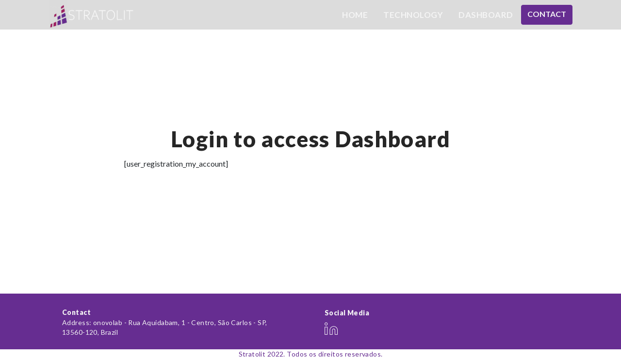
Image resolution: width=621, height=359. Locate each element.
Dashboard (485, 15)
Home (355, 15)
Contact (546, 13)
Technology (413, 15)
